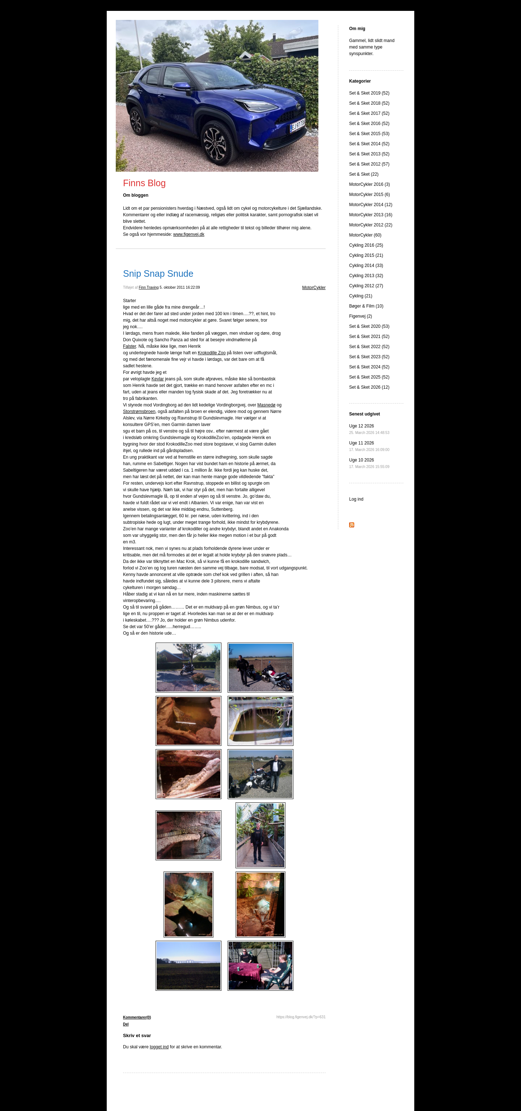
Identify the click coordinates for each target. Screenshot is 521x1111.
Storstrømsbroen (139, 411)
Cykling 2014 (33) (366, 265)
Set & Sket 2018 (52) (369, 103)
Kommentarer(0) (137, 1017)
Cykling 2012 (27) (366, 285)
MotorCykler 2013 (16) (370, 214)
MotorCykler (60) (365, 235)
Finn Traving (149, 287)
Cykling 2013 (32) (366, 275)
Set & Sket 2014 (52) (369, 143)
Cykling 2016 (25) (366, 245)
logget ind (159, 1046)
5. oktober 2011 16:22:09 (180, 287)
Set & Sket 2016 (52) (369, 123)
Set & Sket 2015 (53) (369, 133)
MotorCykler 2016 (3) (369, 184)
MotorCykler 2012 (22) (370, 224)
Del (126, 1024)
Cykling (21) (360, 295)
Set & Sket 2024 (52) (369, 366)
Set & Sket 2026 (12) (369, 387)
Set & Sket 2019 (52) (369, 93)
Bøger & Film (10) (366, 306)
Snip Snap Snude (158, 273)
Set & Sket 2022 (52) (369, 346)
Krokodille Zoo (212, 352)
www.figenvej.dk (188, 234)
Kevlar (158, 378)
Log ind (356, 499)
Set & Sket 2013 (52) (369, 153)
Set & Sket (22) (363, 174)
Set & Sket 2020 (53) (369, 326)
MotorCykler (314, 287)
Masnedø (266, 405)
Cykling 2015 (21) (366, 255)
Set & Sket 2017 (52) (369, 113)
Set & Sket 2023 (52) (369, 356)
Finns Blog (144, 183)
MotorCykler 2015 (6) (369, 194)
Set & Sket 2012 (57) (369, 164)
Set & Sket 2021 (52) (369, 336)
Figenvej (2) (360, 316)
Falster (129, 346)
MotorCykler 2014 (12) (370, 204)
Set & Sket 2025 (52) (369, 377)
